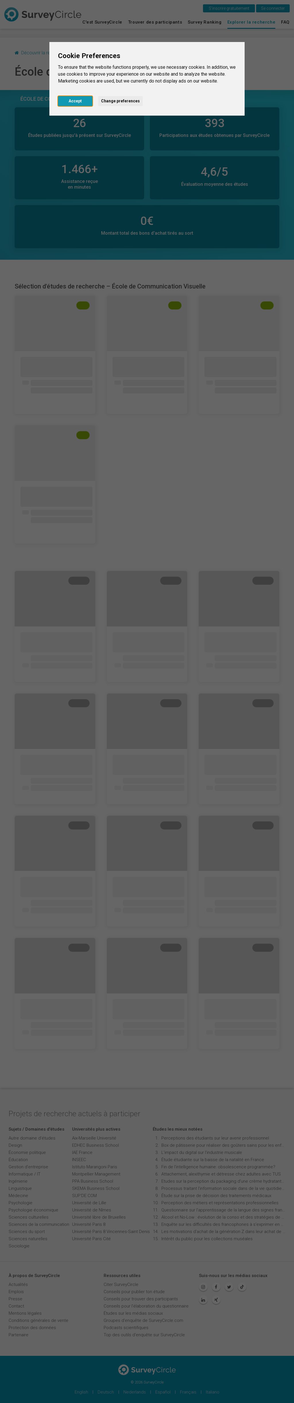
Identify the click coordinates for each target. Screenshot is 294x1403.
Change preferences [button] (120, 101)
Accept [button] (75, 101)
